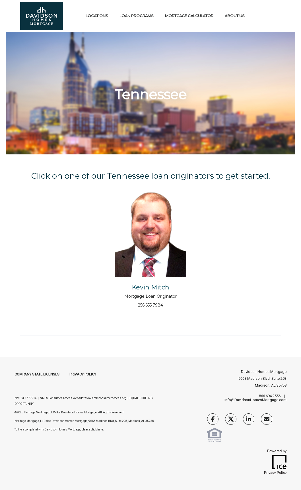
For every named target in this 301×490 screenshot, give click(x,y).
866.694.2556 (270, 396)
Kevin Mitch (150, 287)
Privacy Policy (82, 374)
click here (97, 429)
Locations (97, 15)
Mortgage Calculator (189, 15)
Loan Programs (136, 15)
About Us (235, 15)
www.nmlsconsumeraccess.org (105, 398)
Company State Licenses (37, 374)
